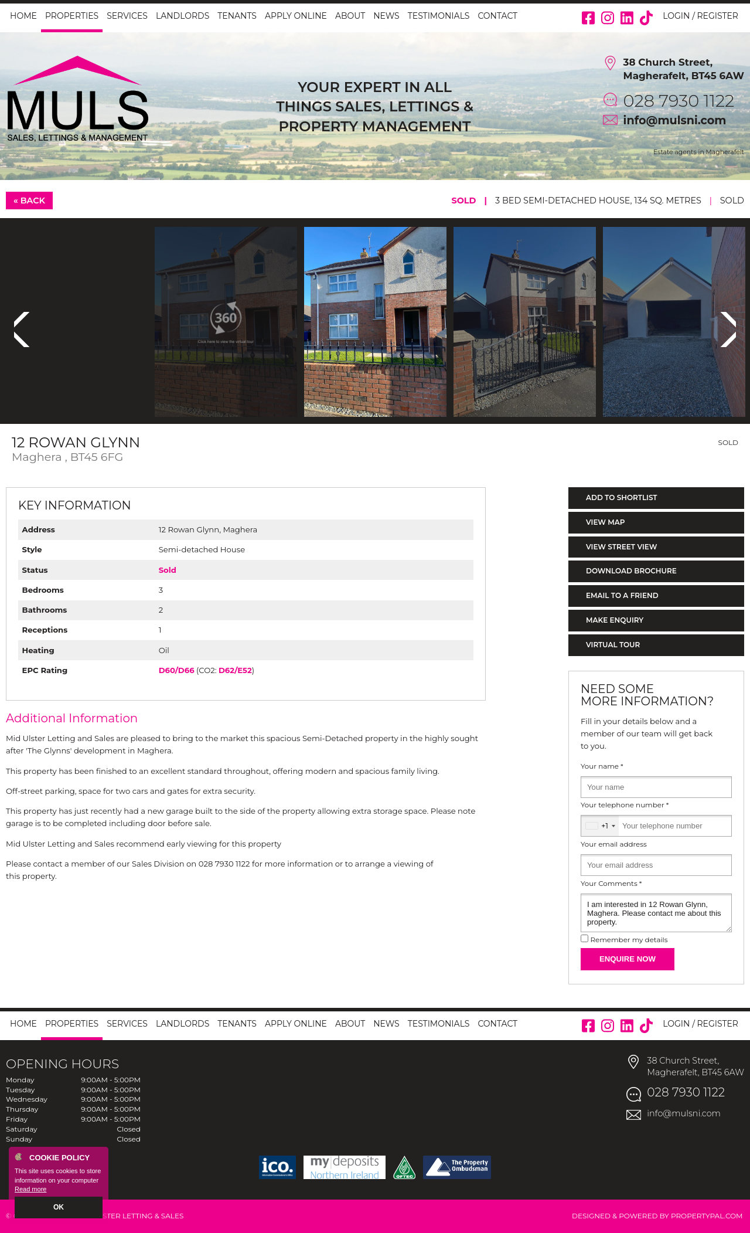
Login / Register (700, 16)
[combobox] (600, 826)
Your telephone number (625, 805)
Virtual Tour (613, 644)
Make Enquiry (614, 620)
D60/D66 (177, 670)
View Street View (621, 546)
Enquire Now (627, 959)
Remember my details (628, 940)
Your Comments (611, 883)
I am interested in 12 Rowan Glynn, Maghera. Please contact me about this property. (656, 913)
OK (59, 1207)
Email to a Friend (622, 595)
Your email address (614, 844)
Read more (30, 1189)
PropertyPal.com (707, 1215)
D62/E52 (235, 670)
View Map (605, 522)
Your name (602, 766)
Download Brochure (631, 570)
